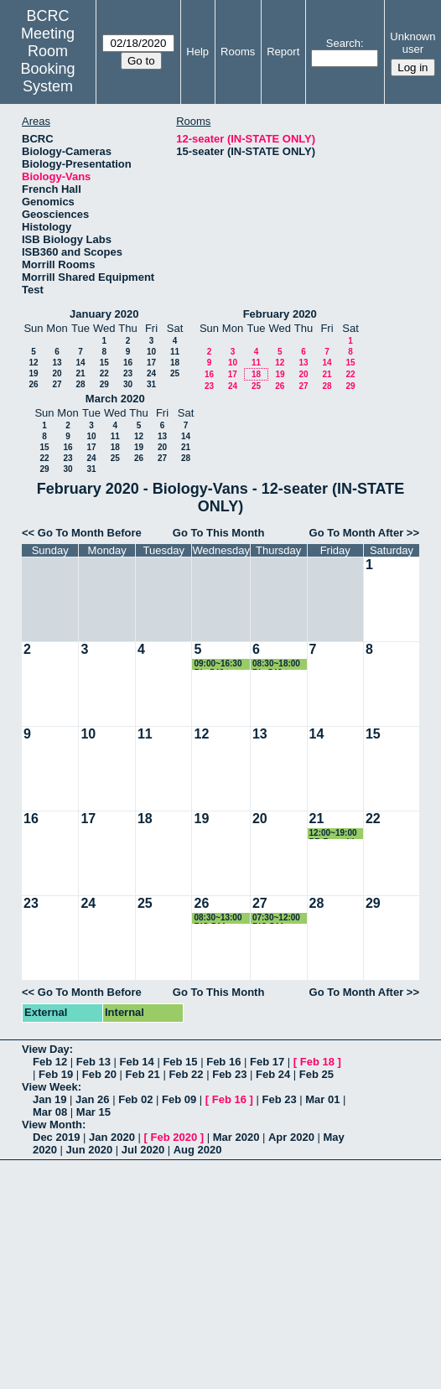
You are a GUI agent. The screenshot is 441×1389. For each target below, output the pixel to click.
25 (174, 373)
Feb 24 (273, 1074)
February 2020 (280, 314)
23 (127, 373)
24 (151, 373)
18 (174, 362)
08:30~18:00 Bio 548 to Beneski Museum (276, 664)
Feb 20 (99, 1074)
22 (104, 373)
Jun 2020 (89, 1149)
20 (56, 373)
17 (151, 362)
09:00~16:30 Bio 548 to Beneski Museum (217, 664)
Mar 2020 (236, 1137)
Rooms (237, 51)
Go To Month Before (90, 532)
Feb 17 (267, 1061)
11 (174, 351)
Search (343, 43)
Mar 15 (93, 1112)
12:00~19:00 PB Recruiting (337, 833)
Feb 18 (317, 1061)
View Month (52, 1124)
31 (151, 384)
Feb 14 (137, 1061)
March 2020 (115, 398)
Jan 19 (49, 1099)
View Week (50, 1087)
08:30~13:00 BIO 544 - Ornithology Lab (217, 918)
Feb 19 (56, 1074)
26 (33, 384)
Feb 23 (229, 1074)
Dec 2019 (56, 1137)
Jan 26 (92, 1099)
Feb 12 (50, 1061)
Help (197, 51)
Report (283, 51)
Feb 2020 (174, 1137)
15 (104, 362)
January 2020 (104, 314)
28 (80, 384)
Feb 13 (93, 1061)
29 (104, 384)
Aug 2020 (198, 1149)
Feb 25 (316, 1074)
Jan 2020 (112, 1137)
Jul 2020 (143, 1149)
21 (80, 373)
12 (33, 362)
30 (127, 384)
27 (56, 384)
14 (80, 362)
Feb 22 (186, 1074)
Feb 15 (180, 1061)
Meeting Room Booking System (48, 60)
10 (151, 351)
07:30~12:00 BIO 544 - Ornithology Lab (276, 918)
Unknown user (412, 42)
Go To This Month (219, 532)
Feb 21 (143, 1074)
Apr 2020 (291, 1137)
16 (127, 362)
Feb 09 (179, 1099)
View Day (46, 1049)
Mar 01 (322, 1099)
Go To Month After (356, 532)
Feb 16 (223, 1061)
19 (33, 373)
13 (56, 362)
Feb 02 (135, 1099)
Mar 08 (50, 1112)
